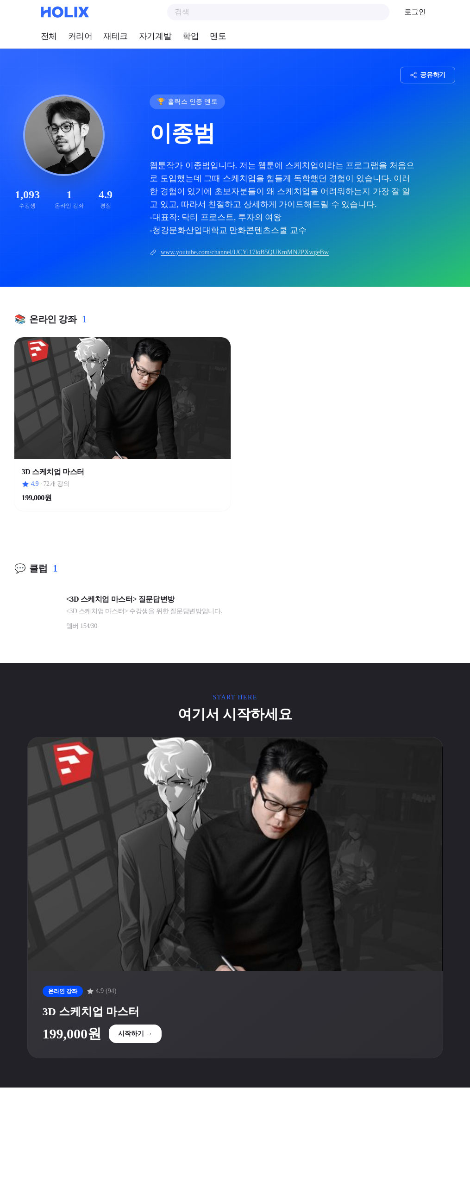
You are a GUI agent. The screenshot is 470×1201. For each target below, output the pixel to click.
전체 (49, 36)
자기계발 (155, 36)
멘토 (218, 36)
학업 (190, 36)
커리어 (80, 36)
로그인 (415, 12)
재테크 (115, 36)
